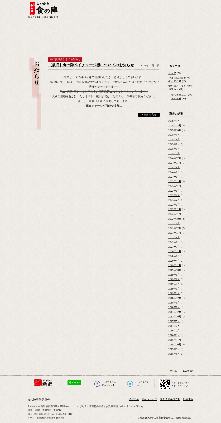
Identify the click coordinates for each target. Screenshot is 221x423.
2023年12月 (174, 181)
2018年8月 (174, 307)
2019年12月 (174, 265)
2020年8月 (174, 256)
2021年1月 (174, 246)
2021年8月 (174, 242)
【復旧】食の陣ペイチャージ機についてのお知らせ (91, 65)
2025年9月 (174, 134)
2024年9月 (174, 167)
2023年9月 (174, 190)
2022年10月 (174, 218)
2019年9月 (174, 274)
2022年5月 (174, 223)
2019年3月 (174, 288)
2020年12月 (174, 251)
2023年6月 (174, 195)
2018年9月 (174, 302)
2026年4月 (174, 121)
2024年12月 (174, 158)
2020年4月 (174, 260)
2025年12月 (174, 125)
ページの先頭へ (218, 415)
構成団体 (134, 399)
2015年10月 (174, 344)
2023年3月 (174, 204)
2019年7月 (174, 284)
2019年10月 (174, 270)
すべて (172, 73)
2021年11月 (174, 232)
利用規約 (188, 399)
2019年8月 (174, 279)
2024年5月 (174, 176)
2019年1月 (174, 293)
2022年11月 (174, 214)
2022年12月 (174, 209)
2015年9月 (174, 349)
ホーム (173, 371)
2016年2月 (174, 330)
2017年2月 (174, 326)
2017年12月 (174, 312)
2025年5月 (174, 148)
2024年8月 (174, 172)
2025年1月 (174, 153)
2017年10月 (174, 316)
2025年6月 (174, 144)
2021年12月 (174, 228)
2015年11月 (174, 340)
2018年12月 (174, 298)
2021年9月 (174, 237)
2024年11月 (174, 162)
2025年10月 (174, 130)
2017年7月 (174, 321)
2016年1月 (174, 335)
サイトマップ (149, 399)
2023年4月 (174, 200)
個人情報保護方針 (170, 399)
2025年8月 (174, 139)
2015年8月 (174, 353)
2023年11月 (174, 186)
